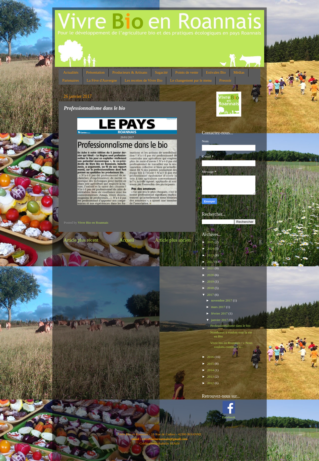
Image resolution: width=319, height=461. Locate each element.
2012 (211, 383)
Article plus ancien (173, 240)
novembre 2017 (222, 300)
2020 (211, 275)
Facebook (228, 417)
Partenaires (70, 80)
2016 (211, 357)
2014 (211, 370)
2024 (211, 248)
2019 (211, 281)
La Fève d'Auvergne (102, 80)
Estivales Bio (216, 72)
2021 (211, 268)
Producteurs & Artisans (129, 72)
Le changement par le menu (191, 80)
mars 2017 (218, 307)
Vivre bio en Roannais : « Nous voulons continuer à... (231, 345)
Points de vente (186, 72)
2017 (211, 295)
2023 (211, 255)
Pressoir (225, 80)
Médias (239, 72)
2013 (211, 376)
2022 (211, 262)
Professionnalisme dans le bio (230, 325)
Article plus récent (81, 240)
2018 (211, 288)
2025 (211, 242)
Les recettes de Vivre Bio (143, 80)
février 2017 (220, 313)
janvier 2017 (220, 320)
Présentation (95, 72)
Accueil (126, 240)
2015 (211, 363)
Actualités (71, 72)
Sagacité (161, 72)
